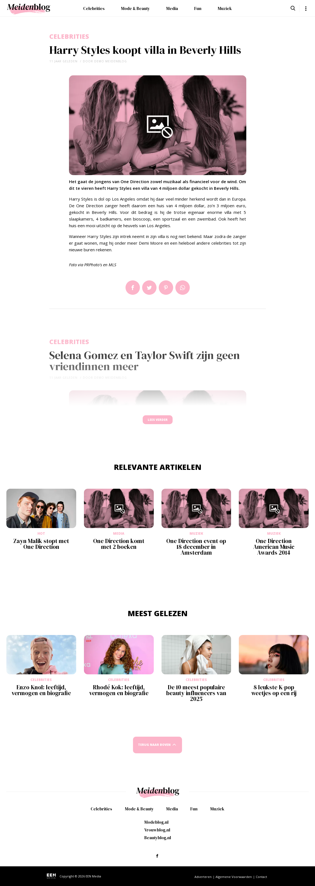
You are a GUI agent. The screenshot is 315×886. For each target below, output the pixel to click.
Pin (166, 287)
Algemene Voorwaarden (234, 877)
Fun (197, 8)
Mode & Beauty (135, 8)
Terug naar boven (154, 750)
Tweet (149, 287)
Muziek (225, 8)
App (182, 287)
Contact (261, 877)
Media (172, 8)
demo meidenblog (110, 61)
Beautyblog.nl (157, 838)
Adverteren (203, 877)
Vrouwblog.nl (157, 830)
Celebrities (94, 8)
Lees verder (157, 422)
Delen (133, 287)
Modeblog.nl (156, 822)
